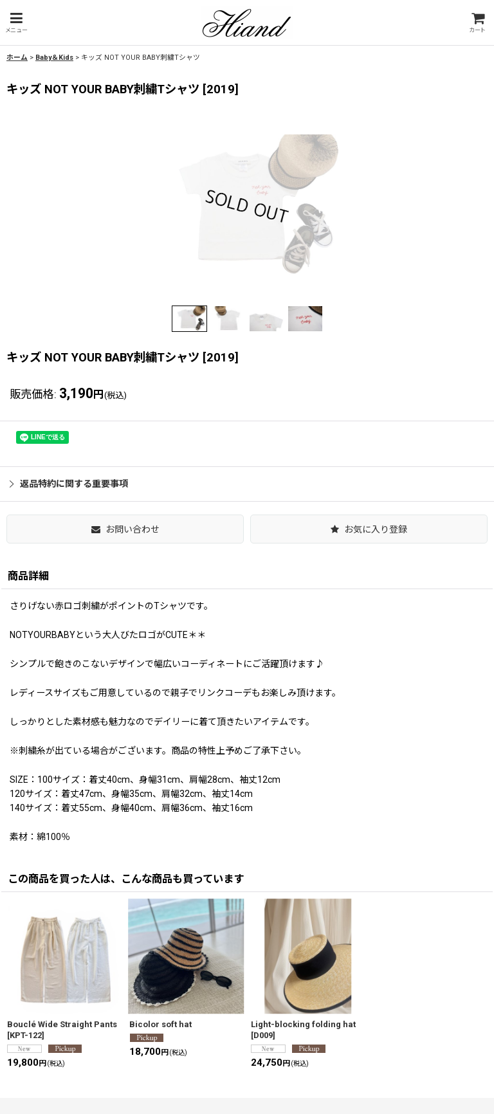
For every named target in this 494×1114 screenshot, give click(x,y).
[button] (16, 23)
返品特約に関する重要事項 (69, 484)
